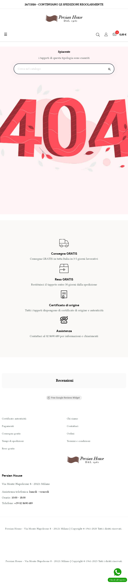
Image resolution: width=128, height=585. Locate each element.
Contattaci (72, 426)
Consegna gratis (11, 433)
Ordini (70, 433)
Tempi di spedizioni (13, 440)
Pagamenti (8, 426)
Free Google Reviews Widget (63, 397)
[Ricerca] (64, 69)
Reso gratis (8, 448)
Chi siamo (72, 418)
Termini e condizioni (78, 440)
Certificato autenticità (14, 418)
